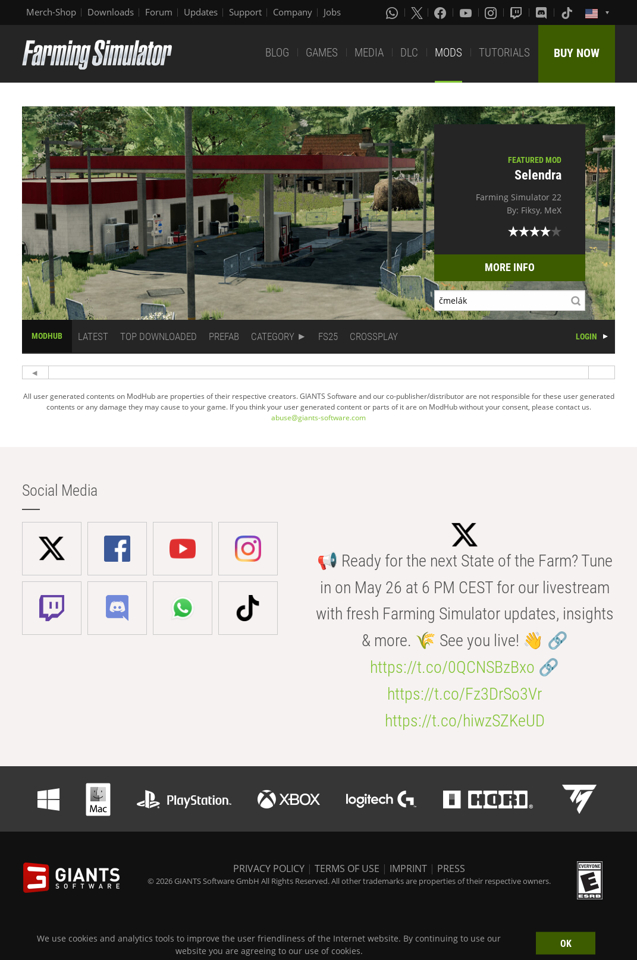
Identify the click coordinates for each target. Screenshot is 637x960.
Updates (201, 12)
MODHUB (47, 336)
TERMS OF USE (347, 868)
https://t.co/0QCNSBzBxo (452, 667)
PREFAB (224, 336)
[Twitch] (517, 12)
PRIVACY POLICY (269, 868)
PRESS (451, 868)
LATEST (93, 336)
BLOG (277, 52)
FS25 (328, 336)
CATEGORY (272, 336)
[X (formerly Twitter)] (417, 12)
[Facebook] (441, 12)
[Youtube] (467, 12)
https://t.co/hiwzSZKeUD (465, 721)
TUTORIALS (504, 52)
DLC (409, 52)
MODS (448, 52)
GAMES (322, 52)
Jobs (332, 12)
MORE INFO (510, 267)
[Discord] (542, 12)
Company (292, 12)
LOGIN (586, 336)
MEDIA (369, 52)
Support (245, 12)
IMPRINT (408, 868)
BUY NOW (577, 53)
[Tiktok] (568, 12)
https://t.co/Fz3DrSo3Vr (464, 694)
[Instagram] (492, 12)
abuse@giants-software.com (318, 418)
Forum (158, 12)
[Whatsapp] (393, 12)
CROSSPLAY (374, 336)
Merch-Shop (51, 12)
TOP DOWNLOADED (158, 336)
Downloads (110, 12)
